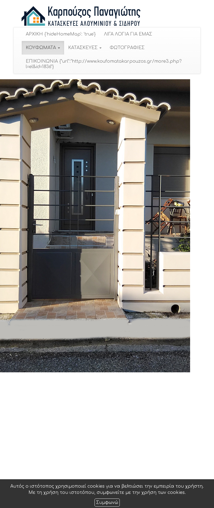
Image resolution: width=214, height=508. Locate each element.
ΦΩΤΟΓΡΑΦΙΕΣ (126, 47)
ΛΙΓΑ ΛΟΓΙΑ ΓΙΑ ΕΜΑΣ (128, 34)
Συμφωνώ (107, 502)
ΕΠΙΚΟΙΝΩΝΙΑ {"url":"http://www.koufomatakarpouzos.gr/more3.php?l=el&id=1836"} (103, 64)
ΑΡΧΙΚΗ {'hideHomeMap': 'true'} (61, 34)
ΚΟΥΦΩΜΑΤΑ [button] (43, 47)
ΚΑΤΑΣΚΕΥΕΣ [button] (84, 47)
